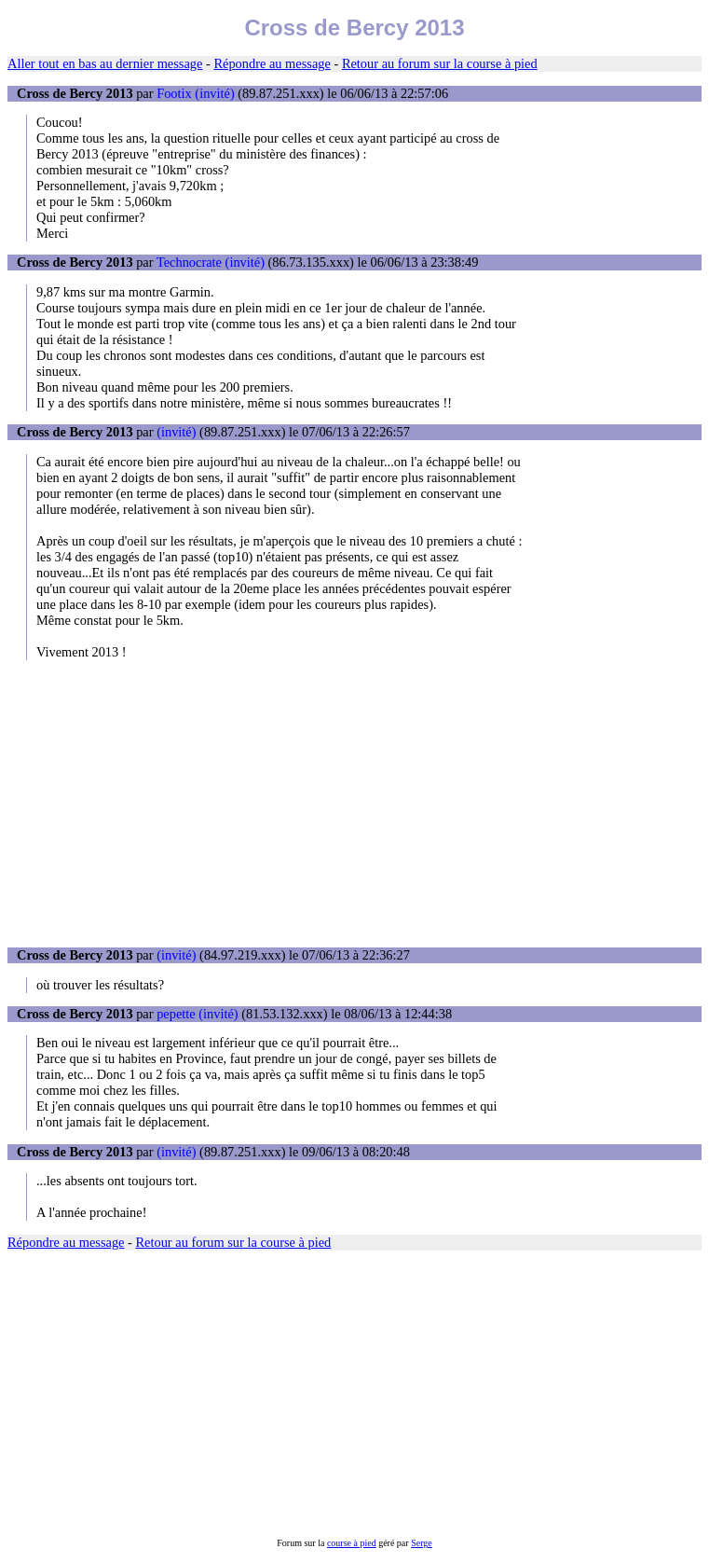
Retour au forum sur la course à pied (440, 63)
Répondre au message (271, 63)
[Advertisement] (354, 803)
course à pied (351, 1543)
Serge (421, 1543)
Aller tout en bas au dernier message (104, 63)
